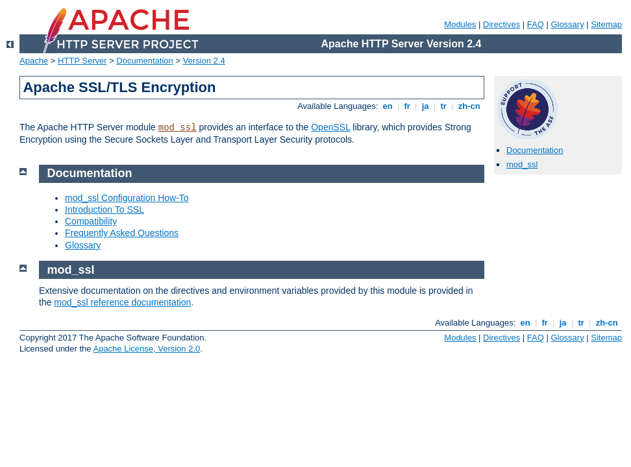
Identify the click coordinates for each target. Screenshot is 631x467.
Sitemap (606, 24)
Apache (33, 61)
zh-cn (469, 106)
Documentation (144, 61)
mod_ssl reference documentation (122, 302)
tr (443, 106)
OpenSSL (330, 127)
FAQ (535, 24)
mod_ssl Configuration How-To (127, 198)
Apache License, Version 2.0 (146, 348)
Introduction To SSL (104, 209)
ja (425, 106)
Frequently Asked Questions (122, 233)
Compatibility (91, 221)
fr (407, 106)
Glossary (567, 24)
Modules (460, 24)
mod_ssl (177, 128)
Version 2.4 (204, 61)
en (387, 106)
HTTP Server (82, 61)
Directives (501, 24)
